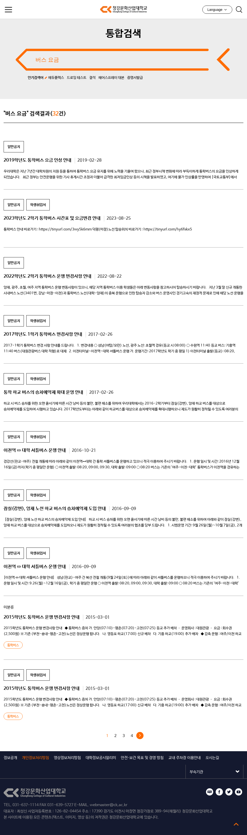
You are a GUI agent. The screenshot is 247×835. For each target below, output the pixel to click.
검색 (239, 9)
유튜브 (238, 792)
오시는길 (212, 758)
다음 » (140, 735)
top (236, 824)
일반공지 (13, 147)
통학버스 (13, 645)
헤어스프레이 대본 (111, 78)
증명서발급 (135, 78)
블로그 (209, 792)
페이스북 (219, 792)
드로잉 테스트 (76, 78)
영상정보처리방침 (67, 758)
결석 (92, 78)
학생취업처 (38, 205)
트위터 (229, 792)
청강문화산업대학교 (123, 9)
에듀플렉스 (56, 78)
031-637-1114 (26, 805)
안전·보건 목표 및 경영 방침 (142, 758)
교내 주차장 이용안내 (184, 758)
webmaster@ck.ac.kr (108, 805)
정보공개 (10, 758)
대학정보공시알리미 (101, 758)
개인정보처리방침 (35, 758)
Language (217, 10)
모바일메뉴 (8, 9)
